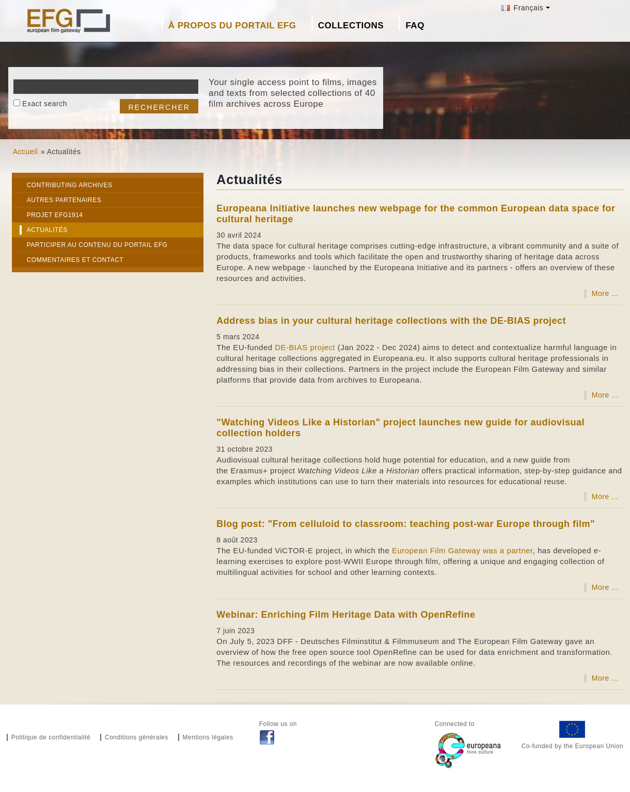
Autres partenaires (64, 200)
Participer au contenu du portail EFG (97, 245)
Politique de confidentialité (50, 737)
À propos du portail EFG (232, 25)
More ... (605, 293)
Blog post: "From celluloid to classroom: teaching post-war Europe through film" (405, 524)
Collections (351, 25)
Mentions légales (208, 737)
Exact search (44, 104)
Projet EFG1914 (55, 215)
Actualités (47, 230)
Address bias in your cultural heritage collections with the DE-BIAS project (391, 321)
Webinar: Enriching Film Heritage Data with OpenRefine (345, 614)
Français (522, 8)
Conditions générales (136, 737)
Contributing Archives (70, 185)
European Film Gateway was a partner (462, 550)
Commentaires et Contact (75, 259)
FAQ (414, 25)
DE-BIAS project (305, 347)
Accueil (25, 151)
